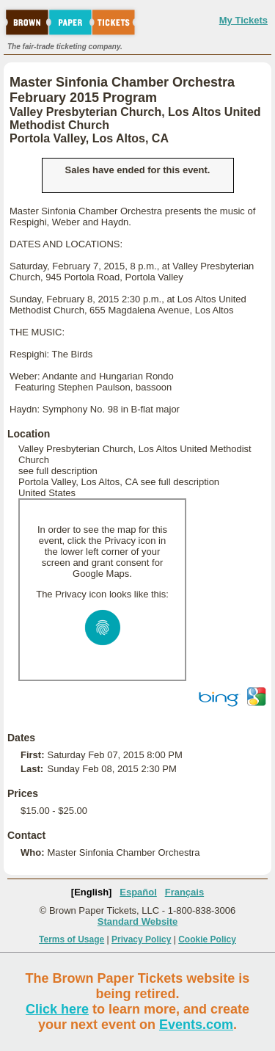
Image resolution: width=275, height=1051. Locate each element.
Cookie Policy (207, 939)
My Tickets (243, 20)
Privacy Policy (141, 939)
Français (184, 892)
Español (138, 892)
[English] (91, 892)
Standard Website (138, 921)
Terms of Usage (71, 939)
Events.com (196, 1024)
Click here (57, 1009)
